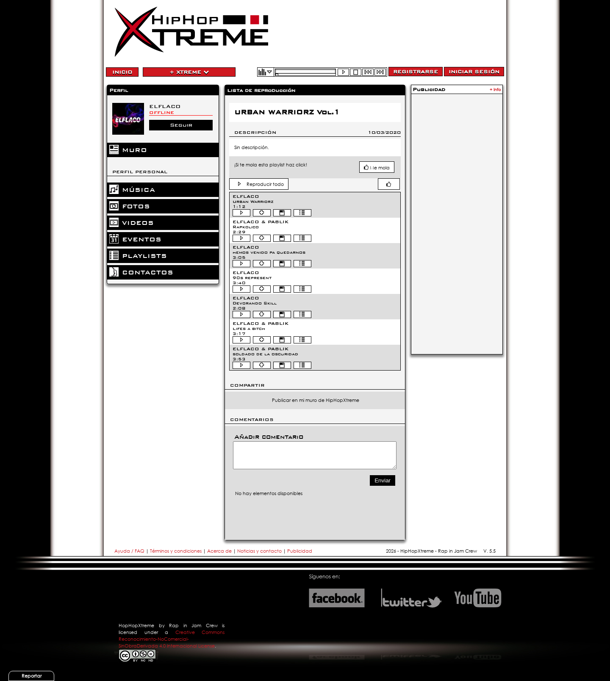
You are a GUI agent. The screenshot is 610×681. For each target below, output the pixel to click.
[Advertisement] (457, 223)
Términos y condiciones (176, 551)
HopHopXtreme (136, 625)
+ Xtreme (189, 72)
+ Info (495, 89)
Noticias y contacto (260, 551)
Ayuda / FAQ (130, 551)
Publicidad (299, 551)
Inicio (122, 72)
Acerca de (219, 551)
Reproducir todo (265, 184)
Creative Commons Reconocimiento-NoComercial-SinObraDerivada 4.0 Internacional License (172, 639)
